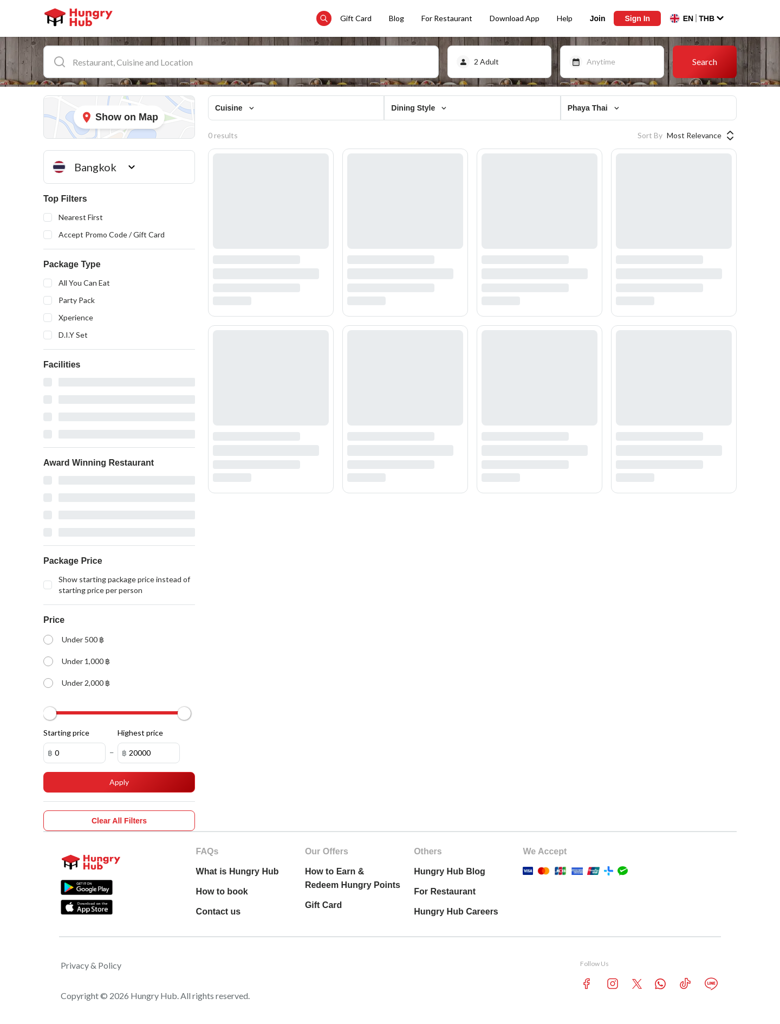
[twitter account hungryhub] (637, 984)
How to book (222, 891)
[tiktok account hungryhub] (685, 983)
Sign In (637, 18)
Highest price (140, 732)
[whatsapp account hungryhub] (660, 983)
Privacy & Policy (91, 965)
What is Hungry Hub (237, 871)
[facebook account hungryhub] (586, 983)
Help (565, 18)
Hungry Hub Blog (449, 871)
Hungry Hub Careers (456, 911)
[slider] (49, 713)
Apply (119, 782)
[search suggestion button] (324, 18)
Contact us (218, 911)
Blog (396, 18)
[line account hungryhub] (711, 983)
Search (704, 61)
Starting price (66, 732)
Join (598, 18)
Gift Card (356, 18)
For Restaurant (446, 18)
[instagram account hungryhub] (612, 983)
